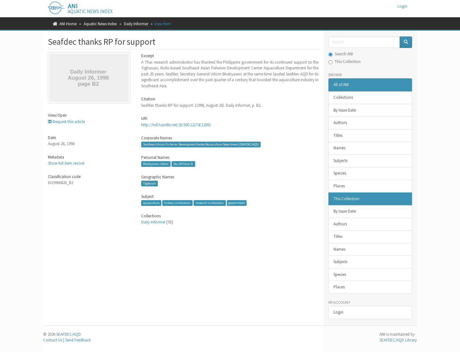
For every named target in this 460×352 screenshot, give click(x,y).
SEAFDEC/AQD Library (398, 340)
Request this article (66, 121)
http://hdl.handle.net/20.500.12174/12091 (176, 125)
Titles (338, 135)
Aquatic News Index (100, 24)
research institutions (209, 203)
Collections (343, 97)
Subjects (341, 160)
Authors (340, 122)
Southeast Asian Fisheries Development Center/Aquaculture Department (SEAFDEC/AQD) (201, 144)
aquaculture (151, 203)
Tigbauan (149, 183)
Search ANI (340, 54)
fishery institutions (177, 203)
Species (340, 173)
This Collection (344, 61)
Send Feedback (78, 340)
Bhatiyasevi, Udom (156, 164)
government (236, 203)
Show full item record (66, 163)
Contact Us (52, 340)
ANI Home (68, 24)
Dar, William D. (183, 164)
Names (339, 148)
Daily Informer (136, 24)
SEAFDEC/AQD (68, 334)
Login (338, 312)
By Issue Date (345, 110)
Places (339, 186)
